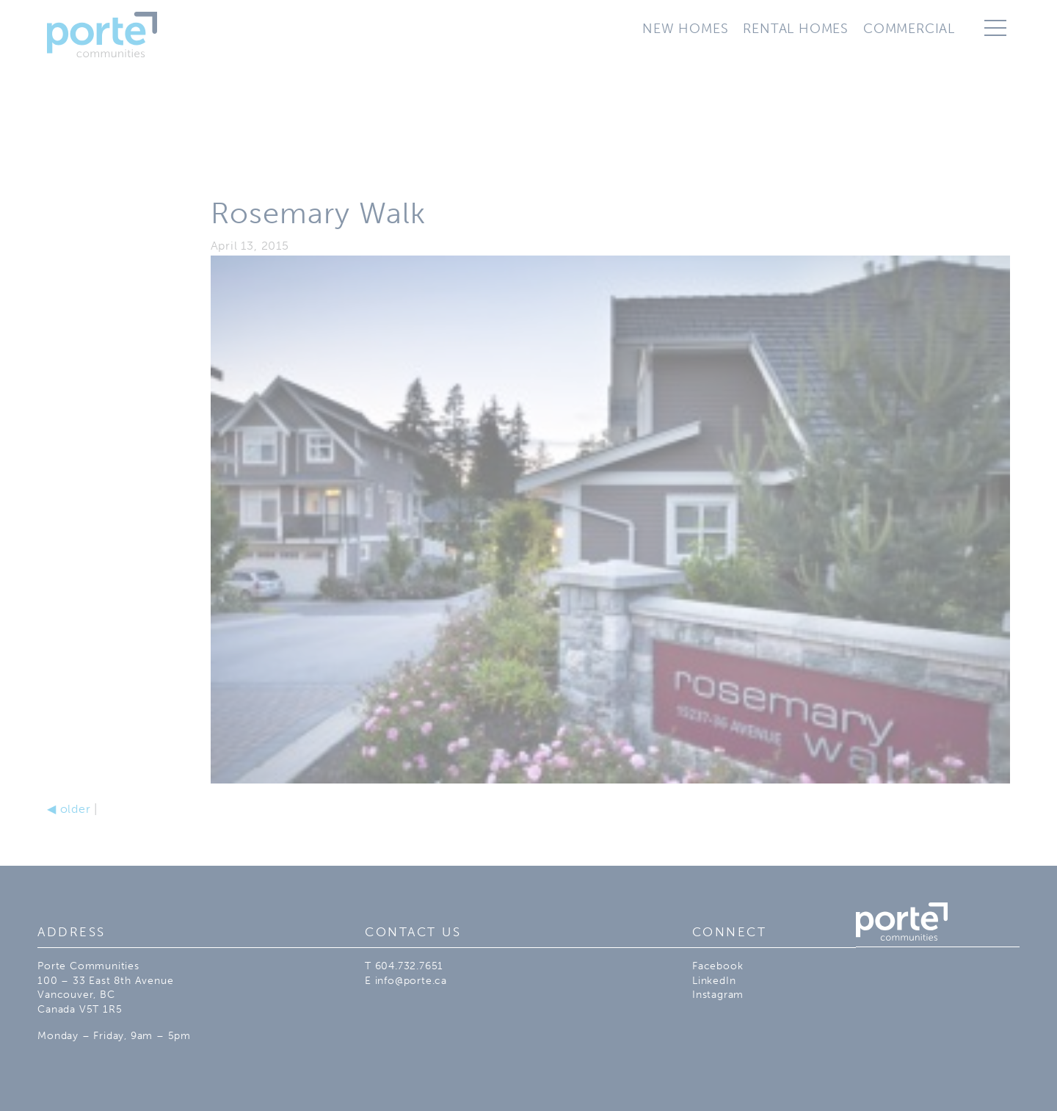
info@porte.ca (411, 980)
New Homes (685, 29)
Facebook (717, 966)
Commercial (909, 29)
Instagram (718, 994)
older (69, 809)
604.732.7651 (409, 966)
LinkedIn (713, 980)
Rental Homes (796, 29)
